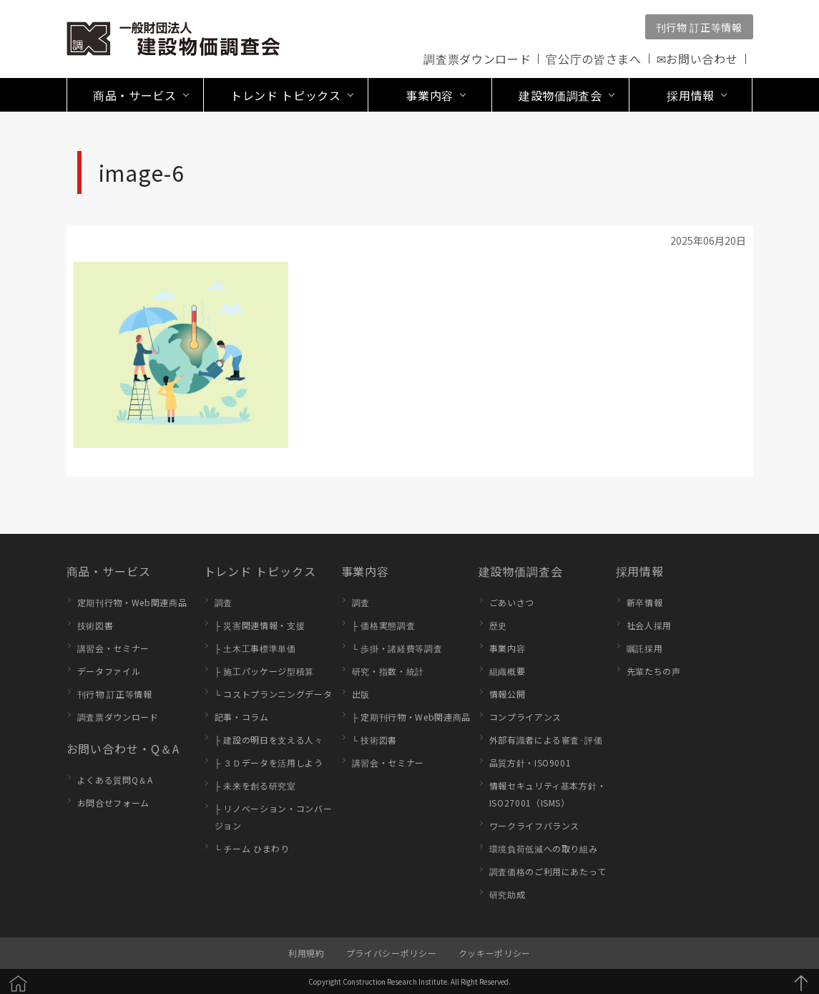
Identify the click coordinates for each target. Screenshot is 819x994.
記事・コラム (242, 717)
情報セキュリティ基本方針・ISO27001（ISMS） (548, 794)
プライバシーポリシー (391, 953)
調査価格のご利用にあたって (548, 871)
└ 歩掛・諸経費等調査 (397, 648)
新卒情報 (645, 602)
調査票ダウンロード (477, 59)
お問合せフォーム (113, 802)
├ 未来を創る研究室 (255, 785)
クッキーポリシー (494, 953)
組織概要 (507, 671)
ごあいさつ (511, 602)
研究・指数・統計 (388, 671)
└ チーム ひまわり (252, 848)
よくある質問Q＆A (115, 780)
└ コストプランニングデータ (274, 694)
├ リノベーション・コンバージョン (274, 817)
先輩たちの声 (654, 671)
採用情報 (640, 571)
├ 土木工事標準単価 (255, 648)
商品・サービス (109, 571)
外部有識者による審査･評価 (546, 740)
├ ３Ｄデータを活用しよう (269, 762)
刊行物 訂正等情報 (699, 27)
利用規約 (306, 953)
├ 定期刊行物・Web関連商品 (411, 717)
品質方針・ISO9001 (530, 762)
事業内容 (365, 571)
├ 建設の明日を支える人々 (269, 740)
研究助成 (507, 894)
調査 (223, 602)
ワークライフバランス (534, 825)
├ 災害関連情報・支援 (260, 625)
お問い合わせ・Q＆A (123, 748)
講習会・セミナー (113, 648)
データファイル (109, 671)
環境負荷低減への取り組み (543, 848)
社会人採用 (649, 625)
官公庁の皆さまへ (593, 59)
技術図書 (95, 625)
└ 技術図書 (375, 740)
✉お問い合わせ (697, 59)
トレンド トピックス (260, 571)
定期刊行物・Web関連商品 (132, 602)
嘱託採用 (645, 648)
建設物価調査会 (521, 571)
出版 (361, 694)
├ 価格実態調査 (384, 625)
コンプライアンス (525, 717)
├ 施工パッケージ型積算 (265, 671)
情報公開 (507, 694)
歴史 (498, 625)
